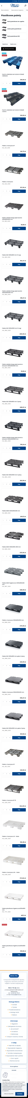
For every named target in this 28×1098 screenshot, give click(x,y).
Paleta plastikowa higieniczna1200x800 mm (13, 909)
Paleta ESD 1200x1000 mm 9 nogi (11, 328)
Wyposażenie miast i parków (14, 1056)
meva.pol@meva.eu (16, 994)
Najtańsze (5, 44)
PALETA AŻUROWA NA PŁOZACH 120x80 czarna (13, 110)
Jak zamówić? (14, 1029)
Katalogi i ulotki (14, 1012)
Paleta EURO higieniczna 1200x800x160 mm (13, 583)
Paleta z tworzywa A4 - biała (10, 836)
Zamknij (19, 1094)
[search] (25, 5)
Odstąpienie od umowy (14, 1026)
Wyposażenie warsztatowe (14, 1051)
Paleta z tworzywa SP (8, 145)
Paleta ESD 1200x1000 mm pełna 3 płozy (13, 728)
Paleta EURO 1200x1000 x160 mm (11, 547)
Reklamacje (14, 1034)
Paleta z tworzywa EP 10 (9, 800)
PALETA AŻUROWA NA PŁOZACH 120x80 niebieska (13, 75)
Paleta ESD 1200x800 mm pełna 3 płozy (13, 656)
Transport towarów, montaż (14, 1037)
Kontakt (14, 1005)
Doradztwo (14, 1031)
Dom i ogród (14, 1058)
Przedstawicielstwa (14, 1010)
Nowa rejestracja (23, 1)
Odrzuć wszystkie (8, 1093)
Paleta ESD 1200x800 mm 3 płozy (11, 401)
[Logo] (14, 6)
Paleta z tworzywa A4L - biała (11, 872)
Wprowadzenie (5, 10)
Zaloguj (15, 1)
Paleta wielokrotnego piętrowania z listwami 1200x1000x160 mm (12, 438)
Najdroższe (13, 44)
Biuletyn (14, 1015)
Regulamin (15, 1024)
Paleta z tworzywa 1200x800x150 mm (13, 620)
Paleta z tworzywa (7, 182)
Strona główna (14, 1066)
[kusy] (6, 83)
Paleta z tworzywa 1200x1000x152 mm (13, 692)
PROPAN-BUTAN (14, 1061)
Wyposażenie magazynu (17, 10)
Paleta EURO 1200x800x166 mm (11, 511)
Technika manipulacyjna (14, 1053)
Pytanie (14, 1007)
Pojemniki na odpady (15, 1045)
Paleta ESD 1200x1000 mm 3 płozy (12, 475)
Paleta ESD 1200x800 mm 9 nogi (11, 255)
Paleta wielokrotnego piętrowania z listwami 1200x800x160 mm (12, 365)
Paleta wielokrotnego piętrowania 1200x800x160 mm (12, 218)
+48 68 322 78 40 (15, 993)
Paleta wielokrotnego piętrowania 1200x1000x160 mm (12, 291)
